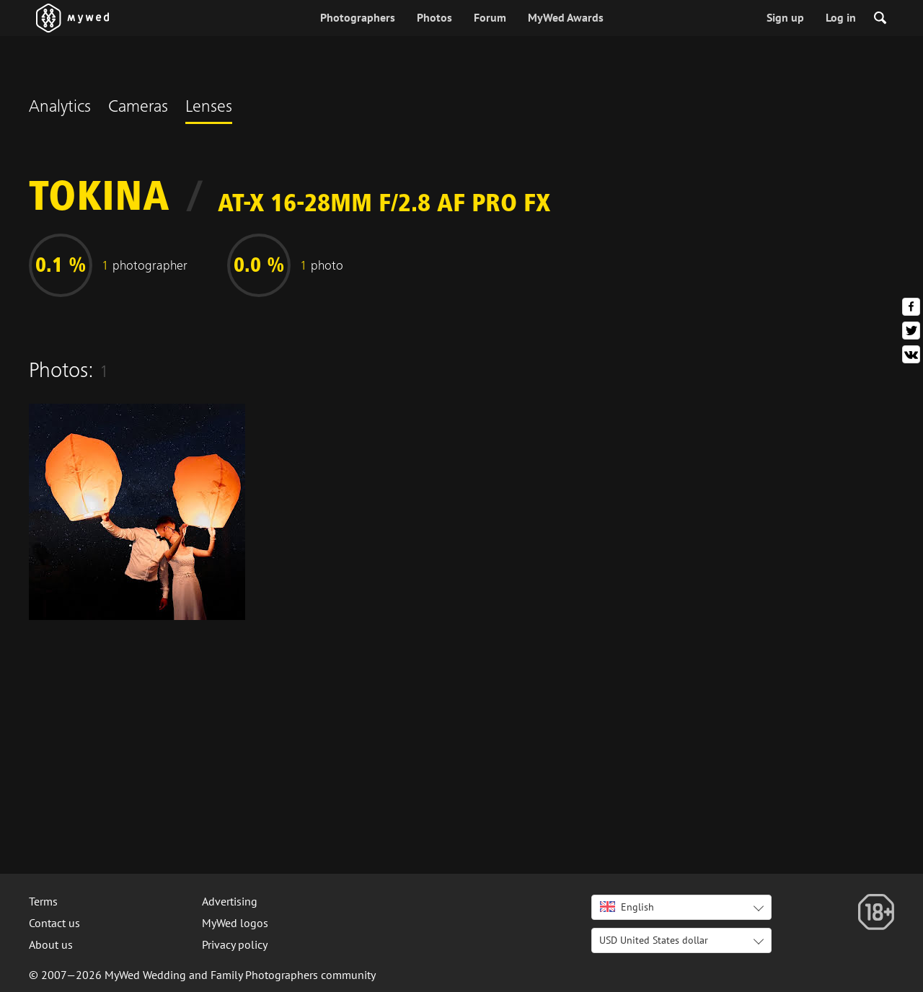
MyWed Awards (566, 17)
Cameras (138, 108)
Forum (490, 17)
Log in (841, 17)
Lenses (208, 108)
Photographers (357, 17)
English (627, 906)
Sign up (785, 17)
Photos (434, 17)
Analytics (60, 108)
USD (653, 940)
